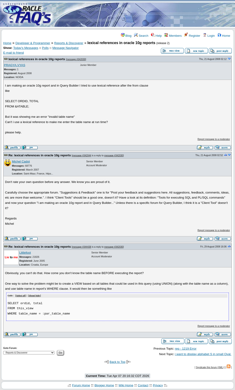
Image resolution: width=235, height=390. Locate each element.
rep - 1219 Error (185, 348)
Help (156, 35)
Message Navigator (65, 48)
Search (141, 35)
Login (209, 35)
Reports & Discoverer (68, 43)
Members (173, 35)
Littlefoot (25, 252)
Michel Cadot (21, 161)
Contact (143, 385)
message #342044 (81, 155)
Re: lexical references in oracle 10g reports (39, 155)
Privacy (158, 385)
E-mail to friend (13, 52)
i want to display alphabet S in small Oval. (203, 354)
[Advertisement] (144, 14)
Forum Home (81, 385)
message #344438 (81, 247)
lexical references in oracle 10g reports (36, 59)
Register (192, 35)
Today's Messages (25, 48)
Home (224, 35)
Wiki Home (125, 385)
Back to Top (117, 361)
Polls (45, 48)
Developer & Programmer (32, 43)
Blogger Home (104, 385)
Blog (126, 35)
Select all (20, 296)
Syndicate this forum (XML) (210, 367)
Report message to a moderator (214, 139)
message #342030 (76, 59)
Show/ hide (34, 296)
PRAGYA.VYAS (14, 65)
